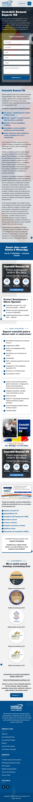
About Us (4, 734)
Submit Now (16, 78)
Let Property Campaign (9, 749)
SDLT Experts (6, 766)
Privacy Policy (6, 775)
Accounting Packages (8, 740)
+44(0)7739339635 (16, 541)
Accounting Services (8, 737)
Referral (4, 743)
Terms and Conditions (8, 772)
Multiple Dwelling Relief (9, 769)
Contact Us (22, 3)
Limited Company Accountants (11, 760)
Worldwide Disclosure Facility (11, 763)
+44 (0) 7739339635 (12, 253)
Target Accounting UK (20, 796)
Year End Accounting (8, 746)
